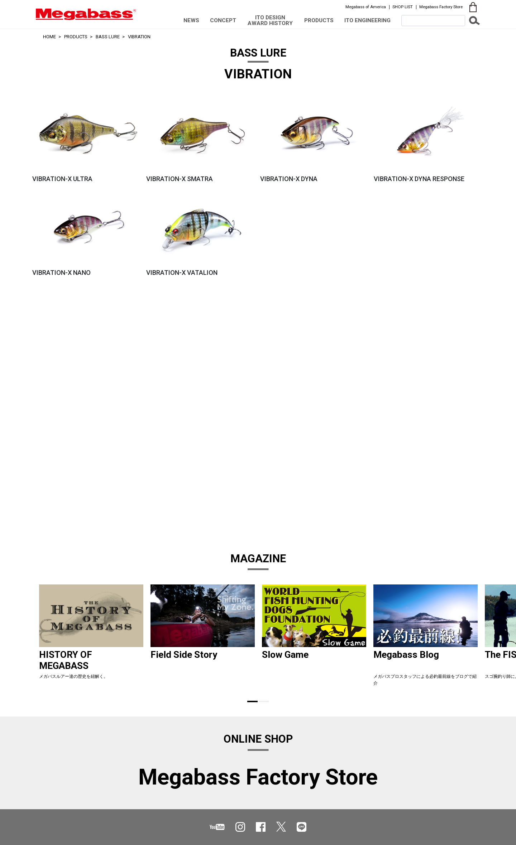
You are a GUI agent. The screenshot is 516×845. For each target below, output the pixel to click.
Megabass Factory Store (441, 6)
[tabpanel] (91, 638)
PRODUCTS (319, 20)
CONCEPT (223, 20)
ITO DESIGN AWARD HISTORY (270, 20)
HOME (49, 36)
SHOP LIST (402, 6)
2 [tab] (263, 701)
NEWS (191, 20)
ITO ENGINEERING (367, 20)
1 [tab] (252, 701)
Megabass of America (365, 6)
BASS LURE (108, 36)
